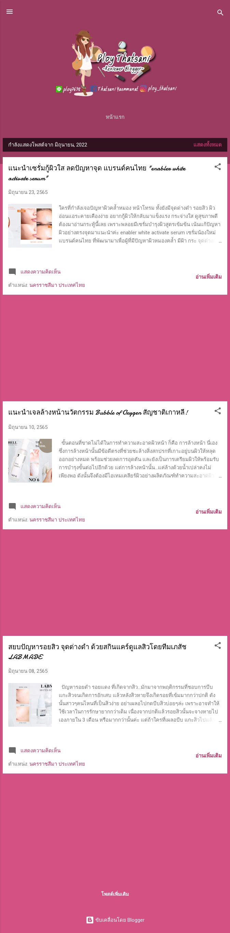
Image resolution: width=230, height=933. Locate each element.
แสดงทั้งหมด (207, 145)
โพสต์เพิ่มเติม (115, 894)
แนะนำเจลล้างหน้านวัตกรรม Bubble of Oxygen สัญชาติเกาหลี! (98, 412)
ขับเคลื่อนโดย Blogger (115, 920)
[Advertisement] (115, 348)
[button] (218, 168)
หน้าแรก (115, 117)
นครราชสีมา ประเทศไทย (57, 285)
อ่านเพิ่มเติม (208, 277)
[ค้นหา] (220, 13)
